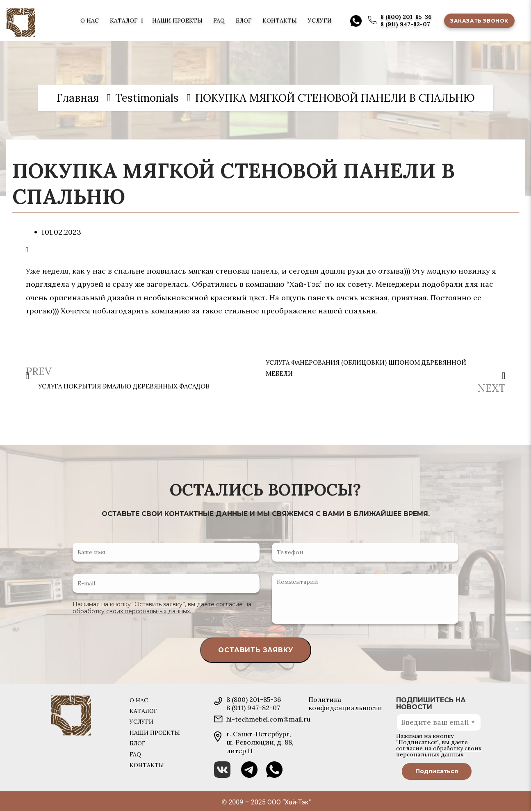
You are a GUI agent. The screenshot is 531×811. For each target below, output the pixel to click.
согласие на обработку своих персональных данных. (162, 608)
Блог (244, 20)
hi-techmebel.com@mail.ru (268, 719)
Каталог (124, 20)
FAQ (219, 20)
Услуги (320, 20)
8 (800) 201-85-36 (406, 17)
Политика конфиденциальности (345, 703)
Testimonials (147, 97)
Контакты (279, 20)
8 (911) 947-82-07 (405, 24)
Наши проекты (177, 20)
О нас (89, 20)
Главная (78, 97)
